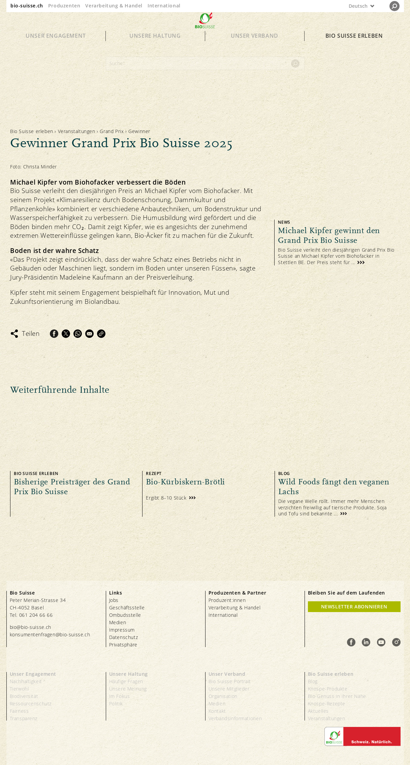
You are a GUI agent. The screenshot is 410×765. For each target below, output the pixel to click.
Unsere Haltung (155, 48)
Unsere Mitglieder (229, 689)
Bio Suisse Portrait (230, 681)
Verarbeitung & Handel (114, 5)
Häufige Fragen (126, 681)
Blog (313, 681)
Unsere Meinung (128, 689)
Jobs (114, 600)
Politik (116, 703)
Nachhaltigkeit (26, 681)
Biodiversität (24, 696)
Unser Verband (254, 48)
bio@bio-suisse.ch (30, 627)
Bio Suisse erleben (354, 48)
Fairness (19, 711)
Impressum (122, 630)
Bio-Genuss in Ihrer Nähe (337, 696)
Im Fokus (119, 696)
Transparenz (24, 718)
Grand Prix (112, 131)
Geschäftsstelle (127, 607)
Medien (117, 622)
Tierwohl (19, 689)
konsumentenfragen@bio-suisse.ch (50, 634)
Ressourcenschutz (31, 703)
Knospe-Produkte (328, 689)
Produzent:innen (227, 600)
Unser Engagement (56, 48)
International (164, 5)
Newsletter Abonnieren (354, 606)
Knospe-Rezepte (326, 703)
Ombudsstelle (125, 615)
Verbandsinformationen (235, 718)
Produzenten (64, 5)
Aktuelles (318, 711)
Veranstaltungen (76, 131)
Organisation (223, 696)
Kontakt (217, 711)
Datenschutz (123, 637)
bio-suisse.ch (26, 5)
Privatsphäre (123, 644)
